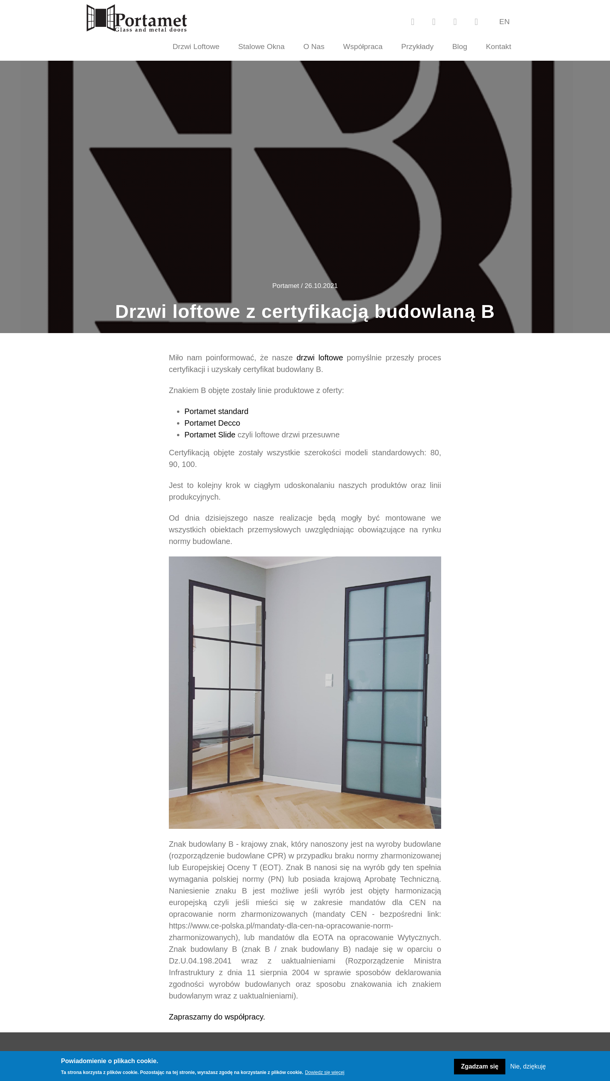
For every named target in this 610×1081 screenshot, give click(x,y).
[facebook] (412, 21)
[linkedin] (476, 21)
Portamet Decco (212, 423)
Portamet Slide (209, 434)
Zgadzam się (479, 1066)
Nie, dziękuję (528, 1066)
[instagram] (455, 21)
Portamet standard (216, 411)
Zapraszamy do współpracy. (217, 1017)
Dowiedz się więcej (324, 1072)
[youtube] (433, 21)
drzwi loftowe (319, 357)
